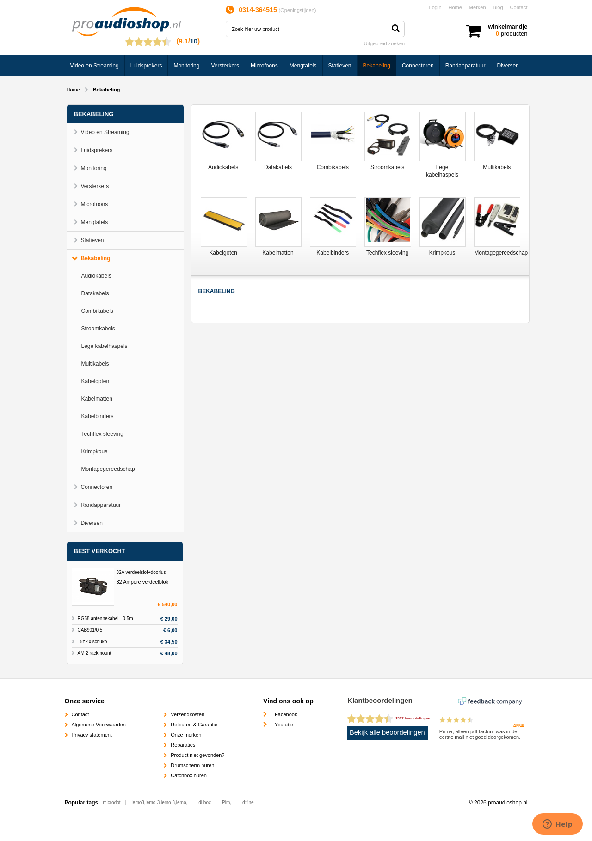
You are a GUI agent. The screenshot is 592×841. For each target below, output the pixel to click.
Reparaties (183, 745)
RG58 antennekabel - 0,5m (105, 618)
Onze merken (186, 734)
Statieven (340, 65)
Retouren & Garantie (194, 724)
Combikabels (97, 311)
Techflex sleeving (102, 434)
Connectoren (418, 65)
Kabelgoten (95, 381)
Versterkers (225, 65)
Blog (498, 7)
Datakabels (95, 293)
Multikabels (95, 363)
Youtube (284, 724)
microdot (111, 802)
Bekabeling (376, 65)
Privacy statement (92, 734)
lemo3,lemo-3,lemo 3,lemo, (160, 802)
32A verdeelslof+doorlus (141, 572)
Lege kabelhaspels (104, 346)
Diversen (507, 65)
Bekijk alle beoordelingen (387, 732)
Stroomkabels (98, 328)
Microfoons (264, 65)
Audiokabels (96, 276)
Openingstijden (297, 10)
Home (455, 7)
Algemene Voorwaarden (99, 724)
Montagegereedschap (108, 469)
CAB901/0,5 (90, 630)
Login (435, 7)
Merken (477, 7)
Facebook (286, 714)
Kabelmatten (96, 399)
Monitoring (186, 65)
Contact (519, 7)
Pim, (226, 802)
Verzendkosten (187, 714)
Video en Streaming (94, 65)
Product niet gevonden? (197, 755)
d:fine (247, 802)
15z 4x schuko (92, 641)
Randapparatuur (465, 65)
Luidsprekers (146, 65)
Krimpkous (94, 451)
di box (204, 802)
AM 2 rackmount (94, 653)
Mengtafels (303, 65)
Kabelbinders (97, 416)
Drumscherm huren (192, 765)
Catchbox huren (189, 775)
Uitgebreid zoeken (384, 43)
